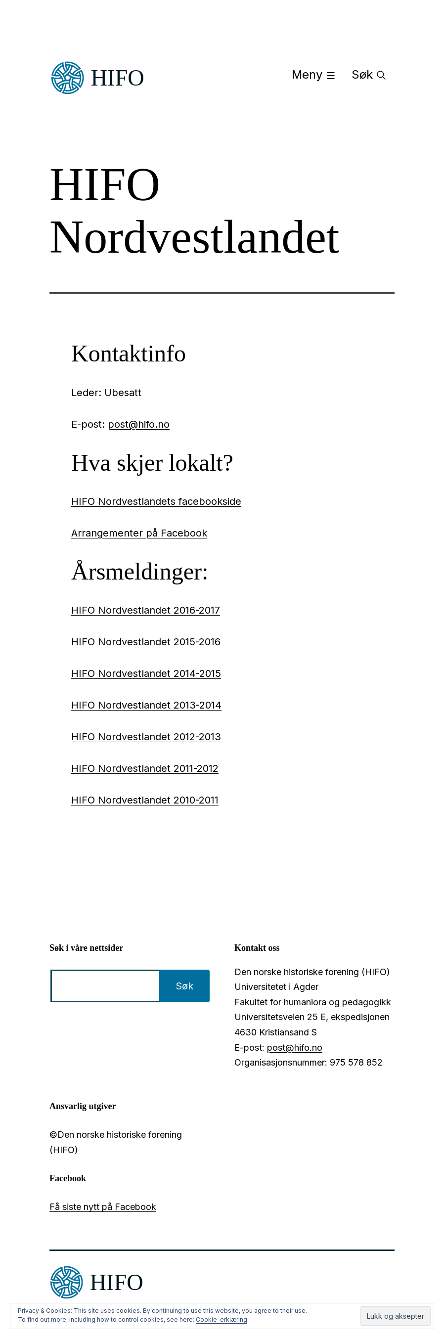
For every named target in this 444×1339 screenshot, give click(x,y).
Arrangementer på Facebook (139, 533)
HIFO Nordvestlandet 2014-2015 (146, 673)
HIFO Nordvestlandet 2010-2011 (145, 800)
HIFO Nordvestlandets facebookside (156, 501)
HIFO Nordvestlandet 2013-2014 (146, 705)
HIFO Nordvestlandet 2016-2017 (145, 610)
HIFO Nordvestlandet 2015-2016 (146, 642)
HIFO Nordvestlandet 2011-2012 (145, 768)
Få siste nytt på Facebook (102, 1207)
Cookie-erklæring (221, 1319)
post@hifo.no (139, 424)
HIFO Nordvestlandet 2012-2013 (146, 737)
